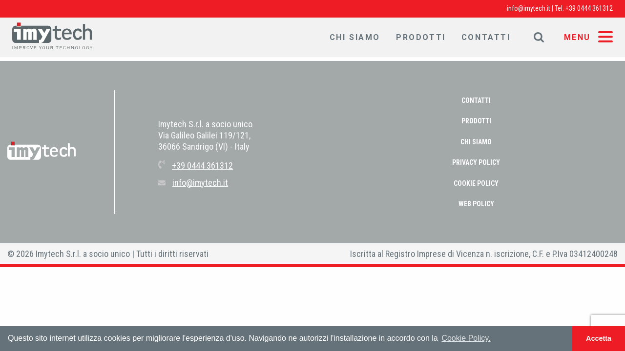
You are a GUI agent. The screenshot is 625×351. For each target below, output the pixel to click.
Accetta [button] (598, 338)
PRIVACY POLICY (476, 162)
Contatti (486, 37)
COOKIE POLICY (476, 183)
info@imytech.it (528, 8)
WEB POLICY (476, 204)
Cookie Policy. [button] (465, 338)
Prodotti (421, 37)
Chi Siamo (355, 37)
